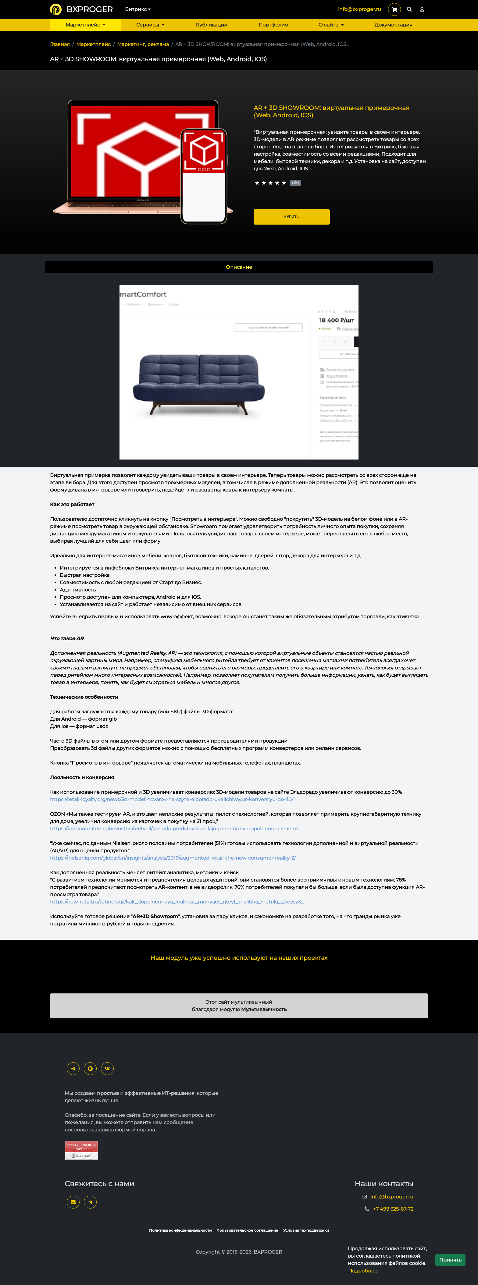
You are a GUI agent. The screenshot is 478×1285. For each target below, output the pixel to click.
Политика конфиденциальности (180, 1230)
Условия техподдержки (306, 1230)
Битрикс (138, 9)
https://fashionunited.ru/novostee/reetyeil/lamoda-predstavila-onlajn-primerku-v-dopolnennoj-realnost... (176, 829)
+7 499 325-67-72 (393, 1209)
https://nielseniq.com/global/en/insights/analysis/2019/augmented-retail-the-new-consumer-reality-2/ (173, 858)
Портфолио (273, 25)
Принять (450, 1260)
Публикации (211, 25)
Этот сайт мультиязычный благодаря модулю (239, 1005)
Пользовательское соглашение (247, 1230)
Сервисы (150, 25)
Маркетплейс (85, 25)
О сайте (331, 25)
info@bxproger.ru (359, 9)
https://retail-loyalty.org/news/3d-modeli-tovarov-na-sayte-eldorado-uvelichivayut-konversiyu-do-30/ (171, 799)
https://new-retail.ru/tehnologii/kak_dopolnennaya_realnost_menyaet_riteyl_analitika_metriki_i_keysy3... (177, 902)
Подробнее (362, 1271)
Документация (393, 25)
